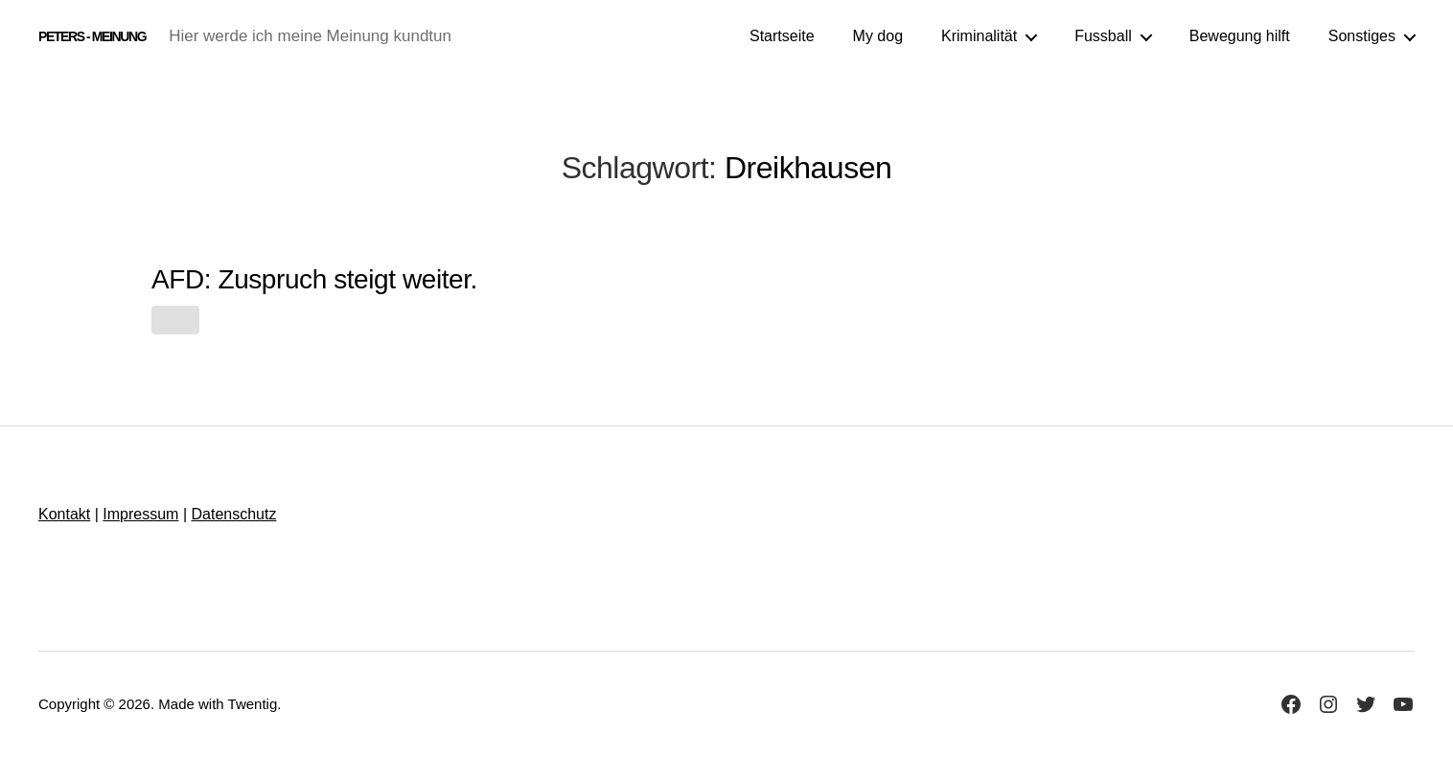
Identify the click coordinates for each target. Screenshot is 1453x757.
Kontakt (64, 514)
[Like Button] (175, 320)
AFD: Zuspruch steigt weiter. (314, 279)
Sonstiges (1361, 36)
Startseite (782, 36)
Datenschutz (233, 514)
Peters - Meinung (92, 36)
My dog (878, 36)
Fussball (1103, 36)
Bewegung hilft (1239, 36)
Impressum (140, 514)
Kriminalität (979, 36)
